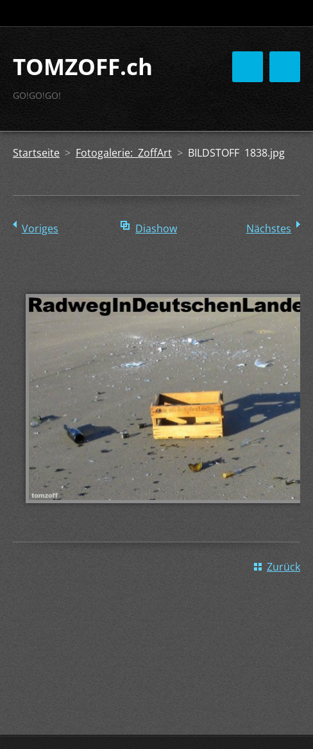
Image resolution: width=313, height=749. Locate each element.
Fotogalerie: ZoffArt (124, 153)
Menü (284, 66)
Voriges (40, 228)
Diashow (156, 228)
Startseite (36, 153)
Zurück (283, 567)
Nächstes (268, 228)
